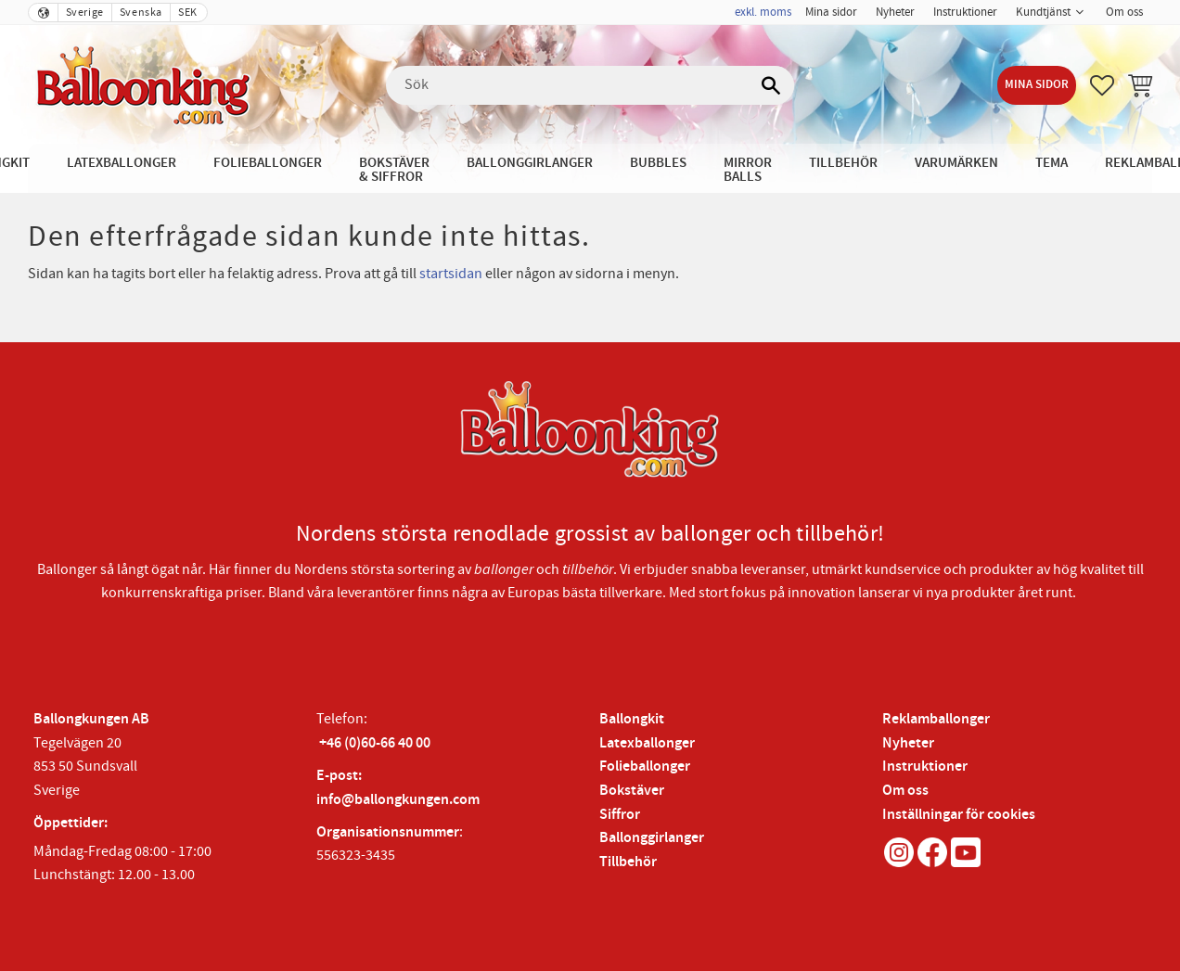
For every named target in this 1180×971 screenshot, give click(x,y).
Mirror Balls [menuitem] (748, 169)
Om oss (905, 790)
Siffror (619, 814)
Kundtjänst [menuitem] (1043, 12)
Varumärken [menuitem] (956, 163)
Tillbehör (628, 862)
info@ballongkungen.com (398, 800)
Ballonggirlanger (651, 838)
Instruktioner (925, 766)
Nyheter (908, 743)
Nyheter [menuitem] (895, 12)
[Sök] (771, 85)
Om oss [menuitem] (1124, 12)
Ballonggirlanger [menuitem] (530, 163)
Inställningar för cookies (958, 814)
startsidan (450, 273)
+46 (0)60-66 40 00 (374, 743)
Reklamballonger (936, 719)
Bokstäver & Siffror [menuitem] (394, 169)
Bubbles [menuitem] (658, 163)
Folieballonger (644, 766)
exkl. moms (763, 12)
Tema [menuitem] (1051, 163)
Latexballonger (647, 743)
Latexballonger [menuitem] (121, 163)
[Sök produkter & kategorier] (590, 85)
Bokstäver (631, 790)
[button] (1102, 85)
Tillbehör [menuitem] (843, 163)
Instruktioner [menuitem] (965, 12)
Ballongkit (631, 719)
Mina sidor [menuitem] (831, 12)
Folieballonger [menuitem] (267, 163)
